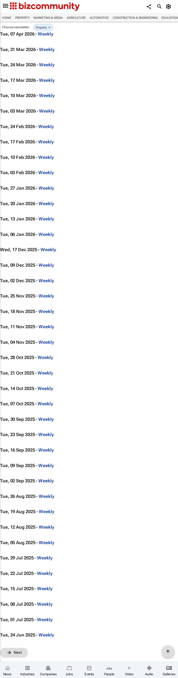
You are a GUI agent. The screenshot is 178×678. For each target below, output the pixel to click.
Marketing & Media (48, 18)
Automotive (99, 18)
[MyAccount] (169, 6)
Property (22, 18)
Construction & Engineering (135, 18)
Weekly (45, 34)
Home (6, 18)
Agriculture (76, 18)
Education (170, 18)
